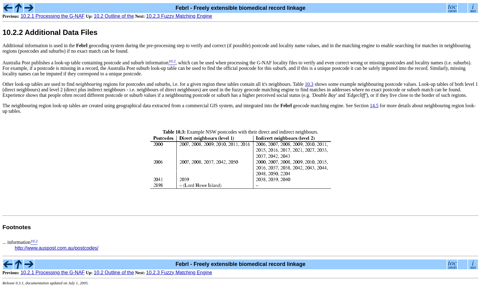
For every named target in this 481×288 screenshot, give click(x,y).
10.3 (309, 84)
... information (16, 242)
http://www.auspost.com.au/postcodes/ (56, 248)
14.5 (374, 105)
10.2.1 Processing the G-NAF (53, 16)
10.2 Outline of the (114, 16)
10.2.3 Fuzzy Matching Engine (179, 16)
